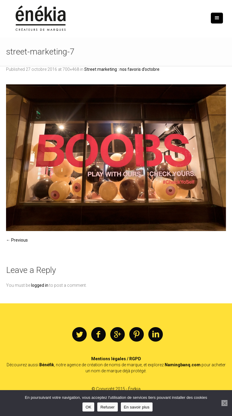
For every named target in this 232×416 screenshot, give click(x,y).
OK (88, 407)
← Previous (17, 240)
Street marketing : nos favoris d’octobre (122, 69)
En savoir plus (137, 407)
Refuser (107, 407)
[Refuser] (224, 403)
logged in (39, 285)
